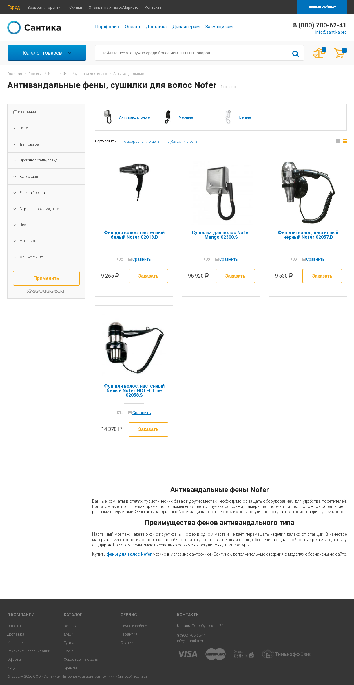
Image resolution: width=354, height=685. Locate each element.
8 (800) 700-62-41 (191, 635)
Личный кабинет (321, 7)
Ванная (70, 626)
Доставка (156, 27)
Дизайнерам (186, 27)
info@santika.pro (331, 32)
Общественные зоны (81, 659)
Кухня (69, 651)
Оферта (14, 659)
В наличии (27, 112)
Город (13, 7)
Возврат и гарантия (45, 7)
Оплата (132, 27)
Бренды (70, 668)
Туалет (70, 642)
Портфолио (107, 27)
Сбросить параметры (46, 291)
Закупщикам (219, 27)
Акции (12, 668)
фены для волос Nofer (129, 554)
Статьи (127, 642)
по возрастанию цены (141, 141)
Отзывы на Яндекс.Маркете (113, 7)
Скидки (75, 7)
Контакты (154, 7)
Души (68, 634)
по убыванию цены (182, 141)
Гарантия (129, 634)
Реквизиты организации (28, 651)
